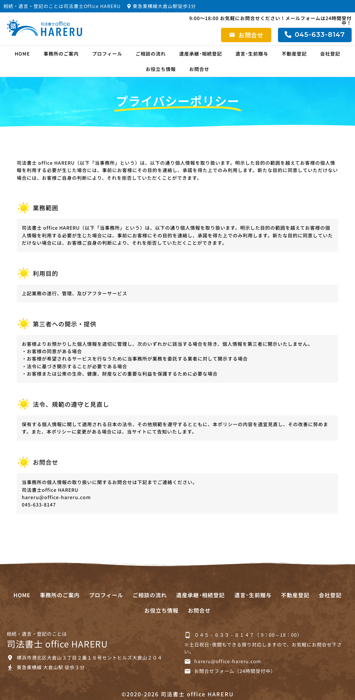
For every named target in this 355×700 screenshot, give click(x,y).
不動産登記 (294, 53)
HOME (22, 53)
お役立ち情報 (161, 69)
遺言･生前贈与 (251, 53)
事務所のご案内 (61, 53)
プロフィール (107, 53)
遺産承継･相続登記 (200, 53)
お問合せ (199, 69)
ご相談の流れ (151, 53)
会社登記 (330, 53)
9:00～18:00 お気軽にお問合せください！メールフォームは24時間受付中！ (270, 20)
